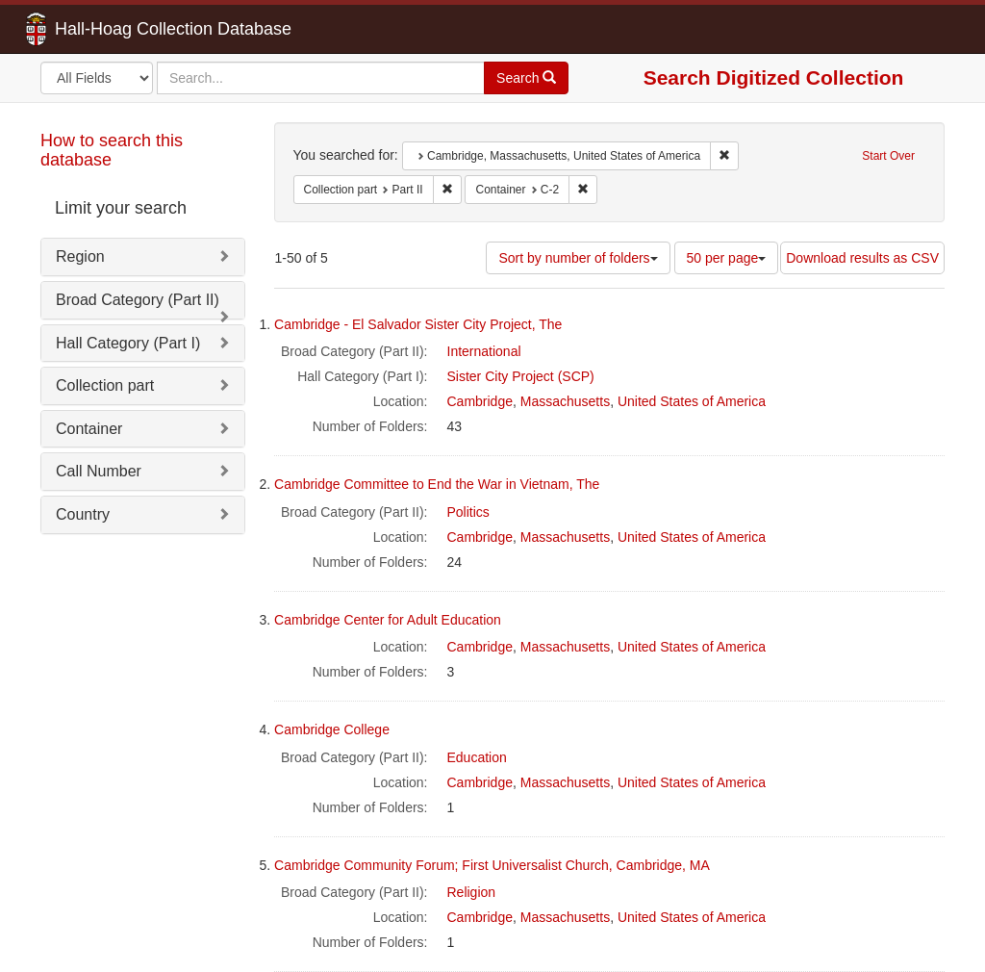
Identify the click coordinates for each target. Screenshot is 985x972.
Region (80, 256)
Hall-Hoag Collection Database (112, 28)
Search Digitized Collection (774, 77)
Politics (468, 512)
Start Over (888, 156)
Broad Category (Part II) (137, 300)
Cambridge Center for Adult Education (387, 619)
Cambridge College (332, 729)
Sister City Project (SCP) (520, 376)
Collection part (105, 385)
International (484, 351)
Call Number (98, 471)
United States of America (692, 401)
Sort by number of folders (577, 258)
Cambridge (480, 401)
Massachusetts (565, 401)
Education (477, 757)
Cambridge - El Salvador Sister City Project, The (418, 324)
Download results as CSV (862, 258)
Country (83, 514)
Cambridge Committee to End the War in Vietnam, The (436, 484)
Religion (471, 892)
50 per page (727, 258)
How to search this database (111, 150)
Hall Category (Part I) (128, 343)
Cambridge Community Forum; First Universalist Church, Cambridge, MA (492, 865)
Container (89, 429)
